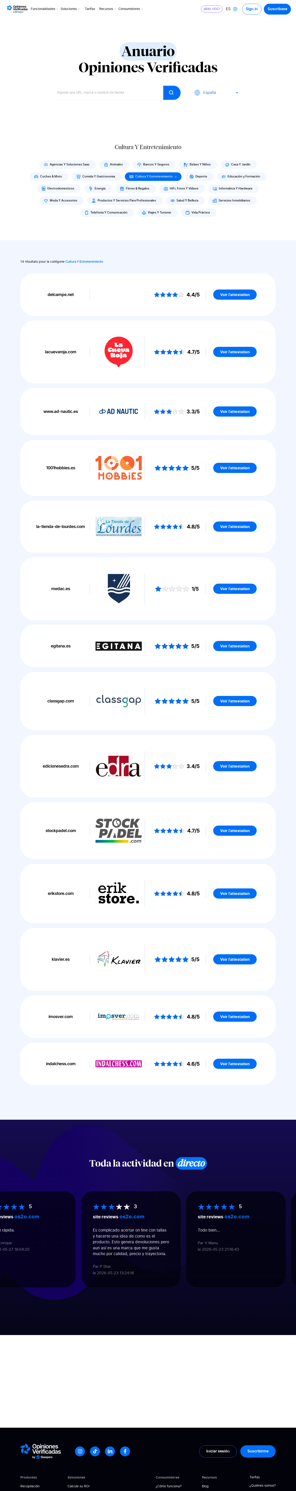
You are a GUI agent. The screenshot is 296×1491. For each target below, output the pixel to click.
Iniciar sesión (218, 1451)
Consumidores (131, 9)
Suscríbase (277, 9)
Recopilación (30, 1486)
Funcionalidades (45, 9)
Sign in (252, 9)
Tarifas (90, 9)
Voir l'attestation (235, 294)
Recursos (108, 9)
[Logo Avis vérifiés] (17, 9)
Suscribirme (257, 1451)
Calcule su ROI (78, 1486)
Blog (205, 1486)
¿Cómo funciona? (169, 1486)
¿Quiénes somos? (263, 1485)
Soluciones (71, 9)
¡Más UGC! (212, 9)
